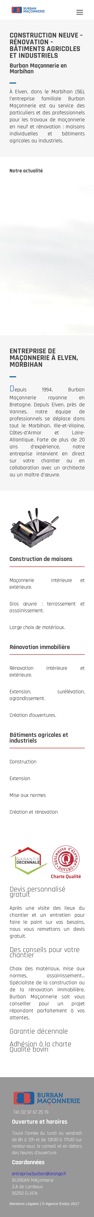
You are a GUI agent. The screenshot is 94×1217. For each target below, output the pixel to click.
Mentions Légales (24, 1203)
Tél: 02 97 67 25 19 (30, 1112)
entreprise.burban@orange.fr (39, 1173)
